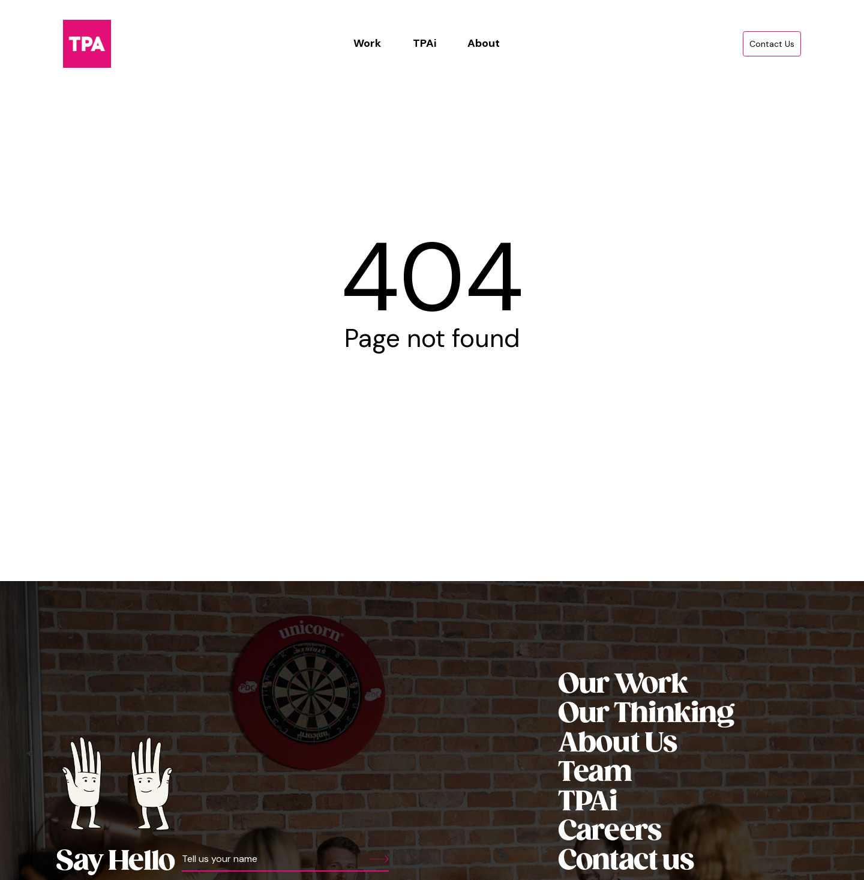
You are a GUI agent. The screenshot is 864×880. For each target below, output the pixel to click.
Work (367, 43)
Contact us (626, 861)
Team (595, 772)
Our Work (622, 684)
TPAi (424, 43)
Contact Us (771, 43)
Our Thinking (646, 714)
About (483, 43)
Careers (609, 831)
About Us (617, 743)
